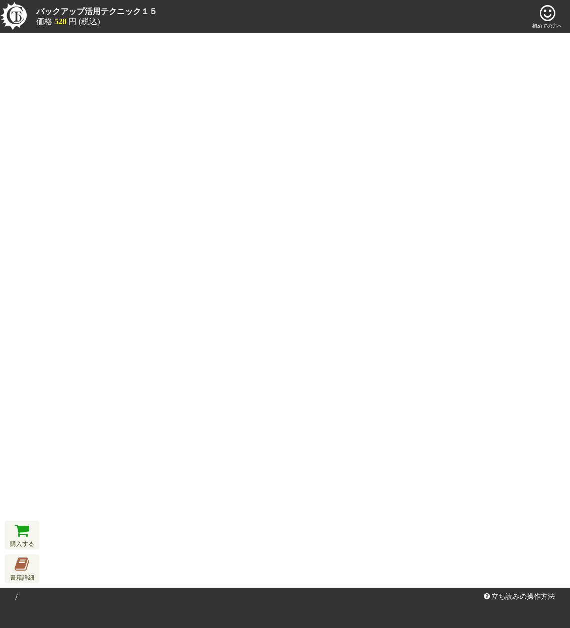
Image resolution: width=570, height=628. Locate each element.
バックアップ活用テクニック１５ (96, 11)
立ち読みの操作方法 (519, 596)
